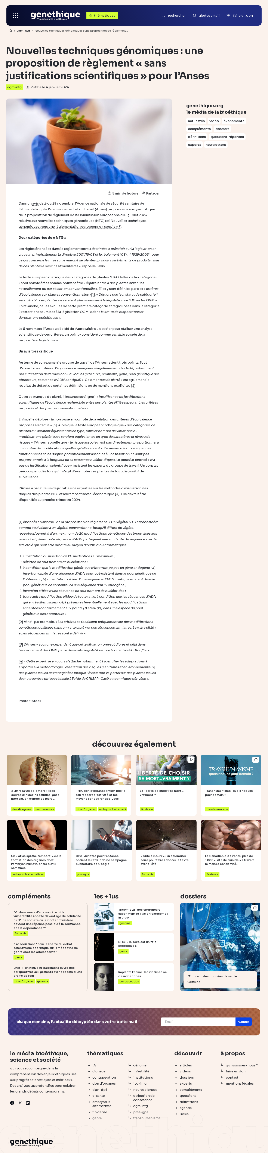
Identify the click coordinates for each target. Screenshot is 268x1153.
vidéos (185, 1071)
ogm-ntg (14, 87)
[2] (21, 622)
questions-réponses (227, 137)
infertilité (141, 1071)
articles (186, 1065)
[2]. (133, 385)
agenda (186, 1108)
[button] (243, 1021)
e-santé (98, 1096)
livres (184, 1114)
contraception (104, 1077)
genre (97, 1118)
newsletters (216, 145)
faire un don (236, 1071)
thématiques (101, 15)
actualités (196, 121)
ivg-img (140, 1083)
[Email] (197, 1021)
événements (234, 121)
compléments (199, 129)
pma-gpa (140, 1112)
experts (194, 145)
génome (140, 1065)
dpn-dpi (99, 1090)
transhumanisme (146, 1118)
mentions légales (240, 1083)
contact (232, 1077)
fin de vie (99, 1112)
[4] (117, 494)
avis (35, 203)
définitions (197, 137)
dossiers (222, 129)
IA (94, 1065)
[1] (93, 294)
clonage (98, 1071)
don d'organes (104, 1083)
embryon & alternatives (101, 1104)
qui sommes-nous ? (242, 1065)
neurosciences (145, 1090)
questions (188, 1096)
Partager (150, 193)
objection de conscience (144, 1098)
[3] (54, 425)
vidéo (214, 121)
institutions (143, 1077)
